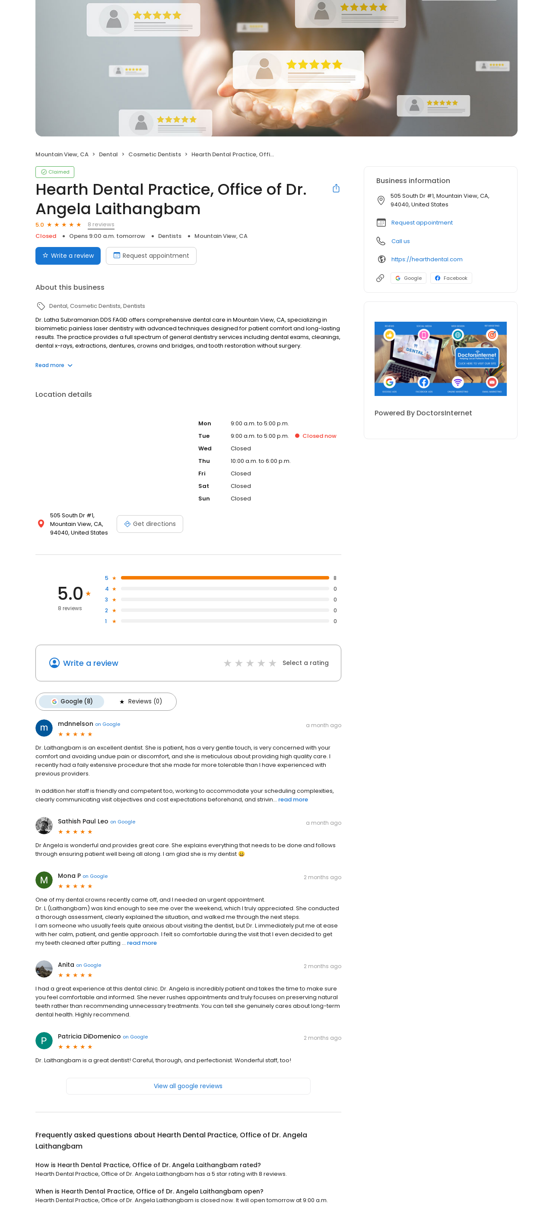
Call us (400, 241)
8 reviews (101, 224)
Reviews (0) (140, 701)
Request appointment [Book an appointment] (151, 255)
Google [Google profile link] (408, 278)
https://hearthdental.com (427, 259)
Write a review (90, 663)
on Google (107, 724)
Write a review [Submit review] (68, 255)
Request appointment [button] (422, 222)
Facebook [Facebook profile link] (451, 278)
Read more (54, 365)
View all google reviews (188, 1086)
